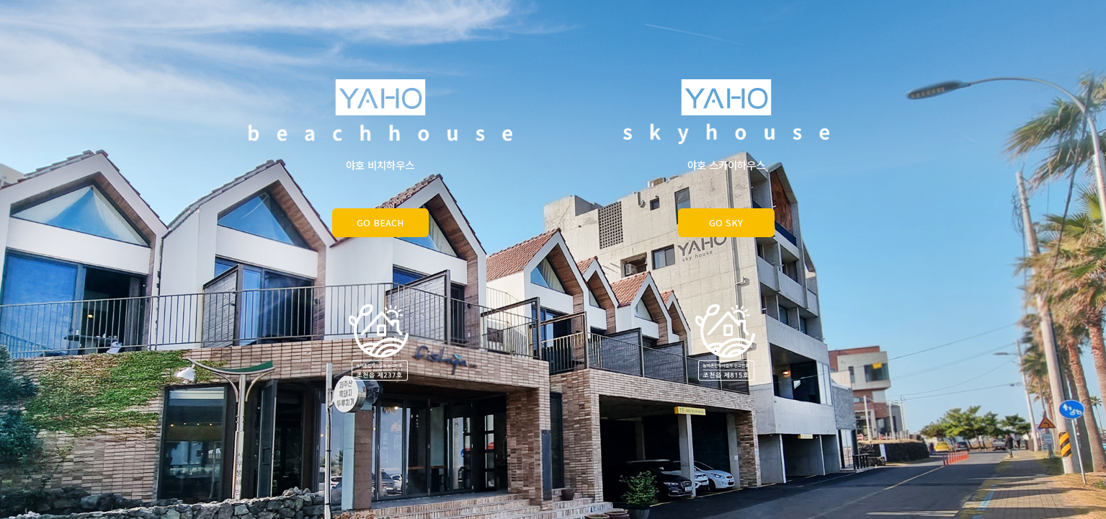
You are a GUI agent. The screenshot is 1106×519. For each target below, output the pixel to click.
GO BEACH (380, 222)
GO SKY (726, 222)
